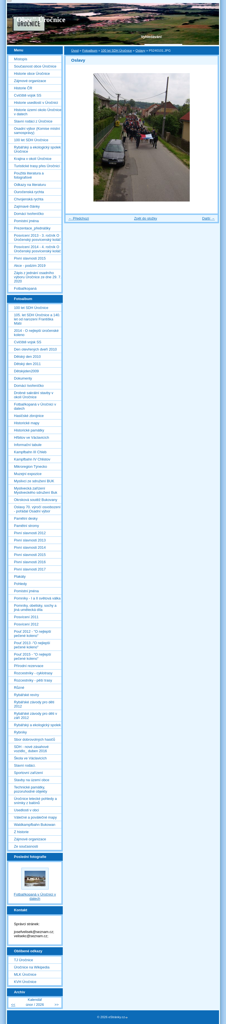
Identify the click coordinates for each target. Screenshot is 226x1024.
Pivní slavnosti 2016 (30, 562)
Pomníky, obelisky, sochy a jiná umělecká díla (35, 607)
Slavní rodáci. (25, 765)
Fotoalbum (89, 50)
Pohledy (20, 584)
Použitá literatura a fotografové (29, 175)
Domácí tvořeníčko (29, 214)
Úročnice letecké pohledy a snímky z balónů (35, 801)
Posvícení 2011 (26, 617)
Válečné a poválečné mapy (35, 817)
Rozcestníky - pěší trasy (33, 680)
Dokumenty (23, 378)
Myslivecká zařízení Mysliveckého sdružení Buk (35, 490)
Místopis (20, 59)
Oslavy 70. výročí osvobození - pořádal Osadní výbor (37, 509)
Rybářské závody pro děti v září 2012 (35, 715)
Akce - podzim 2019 (29, 265)
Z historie (21, 832)
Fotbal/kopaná (25, 288)
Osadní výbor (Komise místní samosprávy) (37, 130)
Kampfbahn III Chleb (30, 452)
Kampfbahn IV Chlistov (32, 459)
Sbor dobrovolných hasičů (34, 739)
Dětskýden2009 (26, 371)
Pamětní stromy (26, 526)
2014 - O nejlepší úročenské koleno (36, 332)
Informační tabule (28, 445)
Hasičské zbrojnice (29, 416)
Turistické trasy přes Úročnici (37, 166)
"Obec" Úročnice (39, 20)
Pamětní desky (26, 518)
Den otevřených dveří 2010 (35, 349)
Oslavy (140, 50)
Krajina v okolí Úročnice (32, 159)
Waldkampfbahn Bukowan (34, 824)
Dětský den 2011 (27, 364)
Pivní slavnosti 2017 (30, 569)
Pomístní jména (26, 221)
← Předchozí (78, 218)
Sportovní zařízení (28, 773)
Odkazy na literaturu (30, 185)
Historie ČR (23, 88)
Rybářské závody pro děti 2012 (34, 704)
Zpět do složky (145, 218)
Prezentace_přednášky (32, 228)
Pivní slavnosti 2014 (30, 547)
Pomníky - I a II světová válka (37, 598)
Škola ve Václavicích (30, 758)
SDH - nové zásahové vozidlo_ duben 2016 (31, 749)
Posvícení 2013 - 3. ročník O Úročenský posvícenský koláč (37, 237)
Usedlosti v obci (26, 810)
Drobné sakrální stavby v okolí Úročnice (33, 395)
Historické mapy (26, 423)
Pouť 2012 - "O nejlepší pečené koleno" (32, 633)
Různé (19, 687)
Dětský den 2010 (27, 356)
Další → (208, 218)
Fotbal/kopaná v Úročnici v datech (35, 406)
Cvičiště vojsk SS (27, 95)
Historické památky (29, 430)
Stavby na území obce (31, 780)
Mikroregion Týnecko (30, 466)
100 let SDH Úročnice (116, 50)
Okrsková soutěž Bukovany (35, 500)
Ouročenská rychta (29, 192)
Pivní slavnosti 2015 (30, 258)
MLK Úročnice (25, 974)
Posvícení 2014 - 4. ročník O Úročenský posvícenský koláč (37, 249)
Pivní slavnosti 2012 (30, 533)
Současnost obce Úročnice (35, 66)
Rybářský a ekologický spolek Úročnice (37, 149)
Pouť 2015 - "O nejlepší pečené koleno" (32, 656)
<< (13, 1005)
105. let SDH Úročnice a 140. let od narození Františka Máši (37, 319)
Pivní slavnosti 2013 (30, 540)
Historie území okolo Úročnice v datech (37, 112)
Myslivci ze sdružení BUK (34, 481)
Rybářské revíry (26, 695)
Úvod (75, 50)
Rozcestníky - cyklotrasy (33, 673)
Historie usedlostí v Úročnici (36, 102)
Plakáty (20, 576)
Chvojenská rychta (28, 199)
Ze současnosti (26, 846)
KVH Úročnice (25, 982)
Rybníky (20, 732)
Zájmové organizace (30, 81)
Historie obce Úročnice (32, 73)
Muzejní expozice (28, 474)
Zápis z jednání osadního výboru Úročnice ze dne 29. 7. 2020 (37, 277)
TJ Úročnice (23, 960)
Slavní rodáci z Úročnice (33, 121)
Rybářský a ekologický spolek (37, 725)
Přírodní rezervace (28, 666)
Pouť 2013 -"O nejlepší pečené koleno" (32, 645)
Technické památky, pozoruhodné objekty (30, 789)
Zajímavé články (27, 206)
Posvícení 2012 (26, 624)
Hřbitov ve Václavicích (31, 437)
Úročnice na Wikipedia (31, 967)
